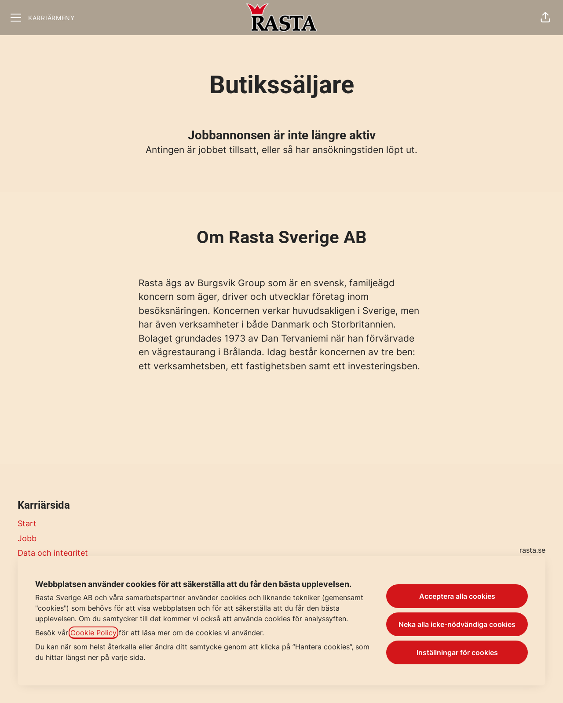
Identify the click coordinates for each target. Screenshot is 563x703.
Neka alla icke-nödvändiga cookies (456, 624)
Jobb (27, 538)
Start (27, 523)
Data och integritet (53, 552)
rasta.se (532, 550)
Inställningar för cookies (457, 652)
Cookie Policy (93, 632)
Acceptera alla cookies (457, 596)
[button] (545, 17)
